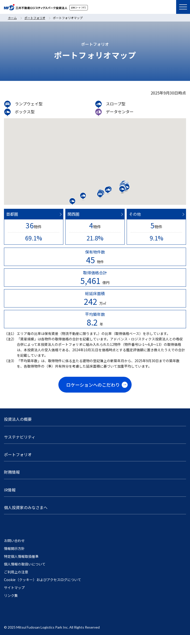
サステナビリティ (19, 437)
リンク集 (11, 595)
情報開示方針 (14, 548)
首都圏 (12, 214)
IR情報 (10, 490)
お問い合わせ (14, 540)
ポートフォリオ (34, 18)
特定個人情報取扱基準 (21, 556)
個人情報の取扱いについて (25, 564)
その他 (135, 214)
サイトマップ (14, 587)
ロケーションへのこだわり (93, 384)
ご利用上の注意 (16, 572)
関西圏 (73, 214)
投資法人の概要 (18, 419)
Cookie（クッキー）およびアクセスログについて (42, 579)
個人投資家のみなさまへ (26, 507)
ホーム (12, 18)
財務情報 (12, 472)
